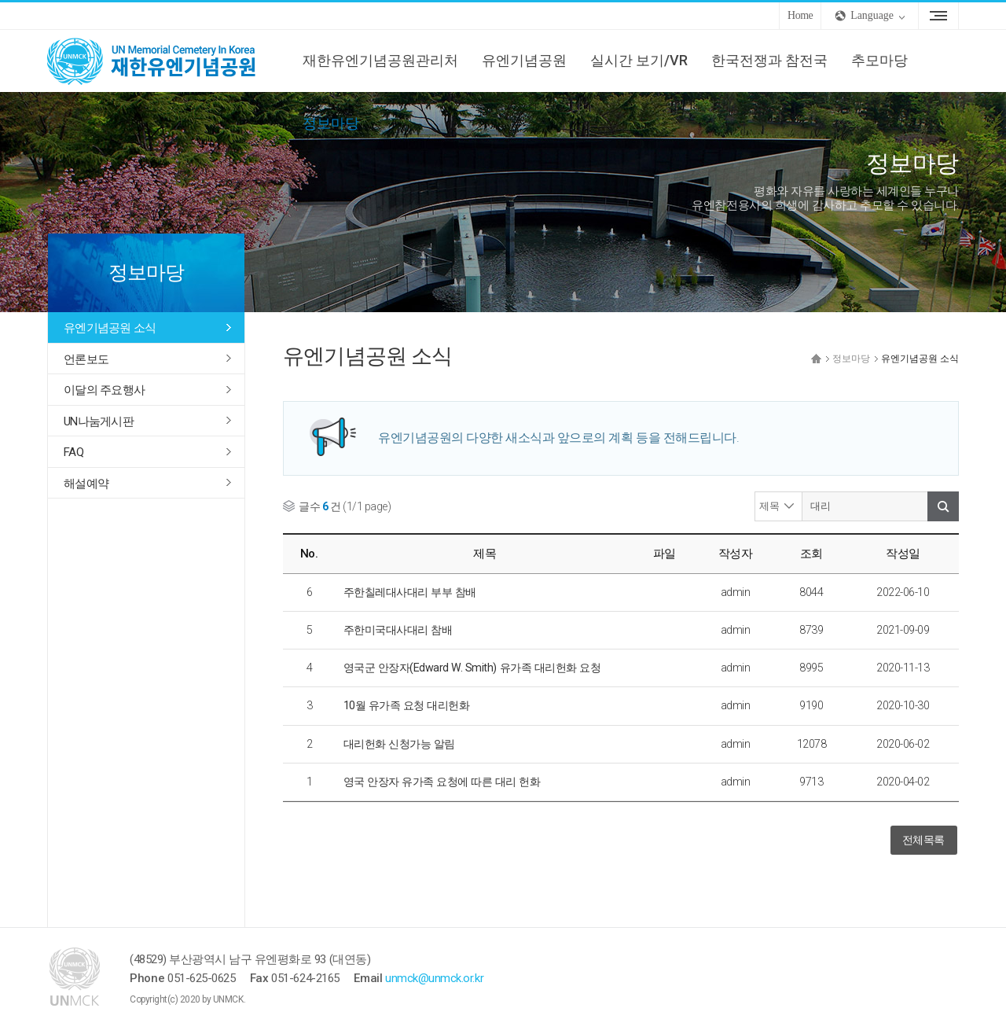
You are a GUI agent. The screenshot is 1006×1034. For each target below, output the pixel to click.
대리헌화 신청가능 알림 (399, 744)
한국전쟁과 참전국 (769, 60)
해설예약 (86, 484)
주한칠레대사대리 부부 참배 (409, 592)
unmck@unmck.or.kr (434, 978)
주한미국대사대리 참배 (398, 630)
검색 (943, 506)
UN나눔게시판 (99, 421)
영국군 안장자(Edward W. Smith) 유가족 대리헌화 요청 (472, 667)
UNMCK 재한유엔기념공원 (165, 60)
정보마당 (331, 123)
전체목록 (923, 840)
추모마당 (879, 60)
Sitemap (938, 15)
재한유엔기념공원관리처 (380, 60)
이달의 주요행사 (104, 390)
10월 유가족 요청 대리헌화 (406, 705)
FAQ (73, 452)
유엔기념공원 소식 (110, 328)
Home (800, 15)
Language (872, 15)
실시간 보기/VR (639, 60)
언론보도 (86, 359)
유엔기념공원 (524, 60)
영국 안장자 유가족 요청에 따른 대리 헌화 (442, 781)
